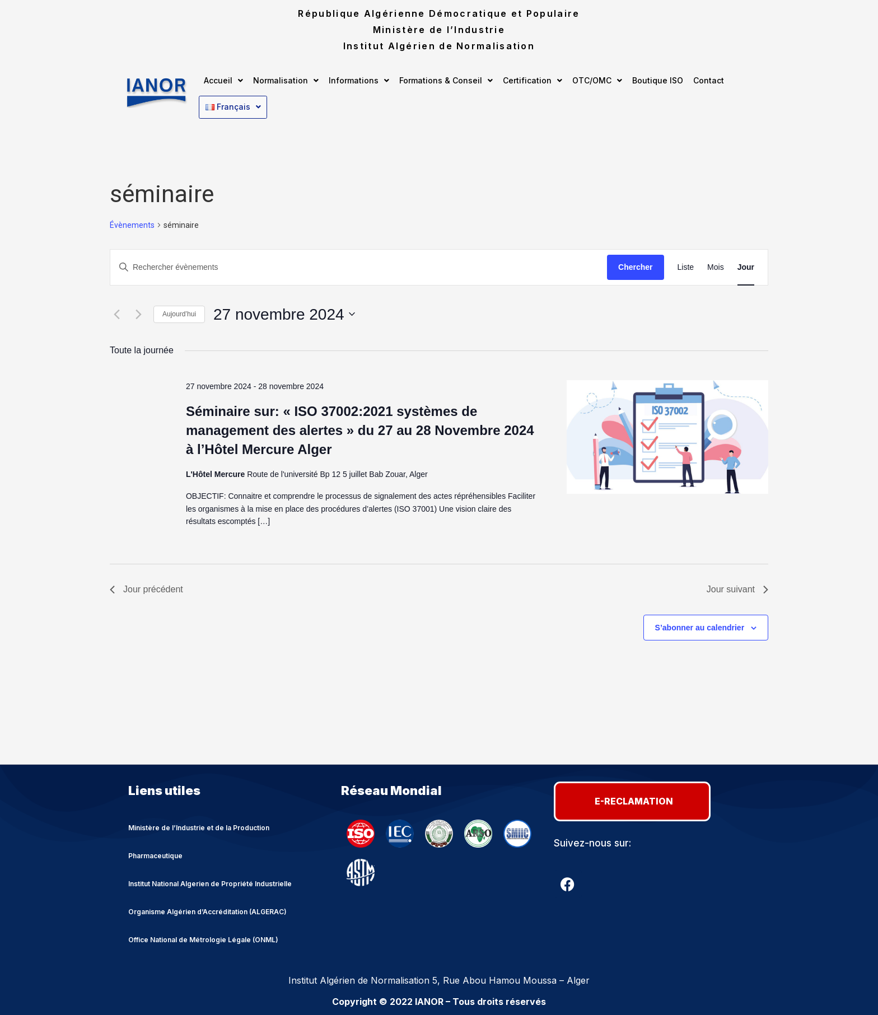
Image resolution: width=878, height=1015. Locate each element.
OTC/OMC (597, 80)
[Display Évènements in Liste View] (686, 265)
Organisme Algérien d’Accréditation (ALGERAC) (207, 910)
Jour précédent (146, 587)
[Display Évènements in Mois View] (715, 265)
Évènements (132, 223)
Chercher (635, 265)
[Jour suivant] (138, 313)
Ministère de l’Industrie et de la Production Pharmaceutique (198, 840)
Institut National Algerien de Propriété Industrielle (210, 882)
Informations (359, 80)
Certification (532, 80)
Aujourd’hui (179, 313)
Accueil (223, 80)
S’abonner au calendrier (700, 625)
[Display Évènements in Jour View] (745, 265)
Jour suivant (737, 587)
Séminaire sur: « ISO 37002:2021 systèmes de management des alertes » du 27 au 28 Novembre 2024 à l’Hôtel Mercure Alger (360, 428)
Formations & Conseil (446, 80)
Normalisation (286, 80)
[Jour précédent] (116, 313)
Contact (708, 80)
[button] (223, 81)
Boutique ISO (657, 80)
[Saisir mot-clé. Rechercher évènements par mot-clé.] (358, 265)
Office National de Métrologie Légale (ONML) (203, 938)
